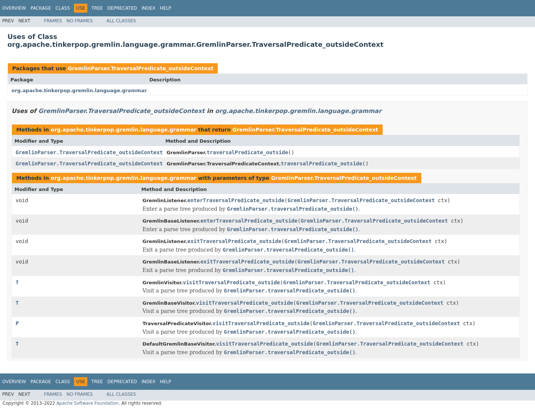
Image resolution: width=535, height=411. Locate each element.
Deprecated (122, 8)
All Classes (121, 20)
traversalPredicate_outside (247, 152)
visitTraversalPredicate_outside (231, 282)
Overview (14, 8)
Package (40, 8)
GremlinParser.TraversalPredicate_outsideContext (140, 68)
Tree (97, 8)
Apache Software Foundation (87, 403)
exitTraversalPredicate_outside (234, 241)
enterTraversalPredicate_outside (235, 200)
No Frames (80, 20)
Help (165, 8)
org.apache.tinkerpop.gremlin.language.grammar (79, 90)
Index (149, 8)
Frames (53, 20)
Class (62, 8)
